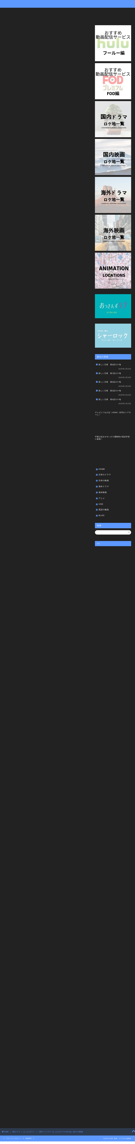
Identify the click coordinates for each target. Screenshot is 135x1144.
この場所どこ (10, 1006)
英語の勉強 (114, 11)
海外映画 (75, 11)
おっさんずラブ (10, 27)
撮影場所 (38, 1006)
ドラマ (21, 1006)
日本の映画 (42, 11)
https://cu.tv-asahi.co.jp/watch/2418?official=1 (29, 146)
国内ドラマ (16, 1132)
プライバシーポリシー (13, 1138)
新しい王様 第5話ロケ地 (110, 391)
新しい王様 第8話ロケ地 (110, 365)
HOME (9, 11)
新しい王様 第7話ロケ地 (110, 373)
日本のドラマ (25, 11)
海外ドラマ (59, 11)
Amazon (36, 792)
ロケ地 (29, 1006)
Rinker (41, 788)
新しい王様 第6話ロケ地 (110, 382)
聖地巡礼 (48, 1006)
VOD (100, 11)
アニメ (89, 11)
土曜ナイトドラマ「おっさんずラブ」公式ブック (56, 869)
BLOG (9, 17)
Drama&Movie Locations (67, 3)
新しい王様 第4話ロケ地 (110, 399)
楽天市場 (51, 792)
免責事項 (28, 1138)
